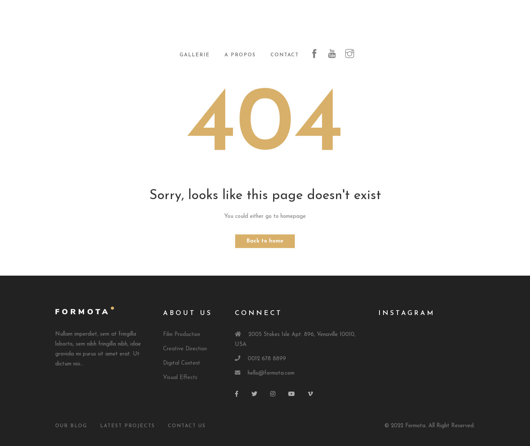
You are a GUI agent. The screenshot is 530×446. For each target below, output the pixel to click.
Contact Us (187, 426)
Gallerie (195, 55)
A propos (240, 55)
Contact (285, 55)
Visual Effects (180, 377)
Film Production (181, 334)
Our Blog (71, 426)
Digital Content (181, 363)
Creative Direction (185, 349)
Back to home (265, 241)
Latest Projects (127, 426)
